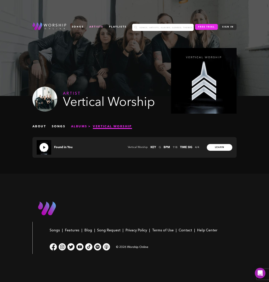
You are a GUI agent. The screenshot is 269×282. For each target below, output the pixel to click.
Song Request (109, 230)
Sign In (228, 27)
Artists (96, 27)
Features (72, 230)
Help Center (207, 230)
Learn (219, 147)
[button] (260, 273)
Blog (88, 230)
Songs (55, 230)
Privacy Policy (136, 230)
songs (78, 27)
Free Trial (206, 27)
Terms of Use (163, 230)
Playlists (118, 27)
